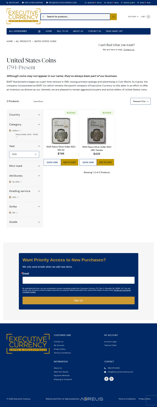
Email (26, 273)
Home (49, 31)
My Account (59, 345)
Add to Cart (69, 162)
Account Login (110, 341)
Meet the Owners (61, 372)
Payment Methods (62, 375)
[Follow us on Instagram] (111, 379)
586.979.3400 (14, 3)
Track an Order (110, 345)
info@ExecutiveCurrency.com (63, 3)
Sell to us (62, 31)
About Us (78, 31)
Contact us (128, 49)
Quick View (52, 162)
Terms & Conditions (62, 353)
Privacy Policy (60, 349)
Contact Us (94, 31)
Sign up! (78, 300)
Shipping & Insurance (63, 379)
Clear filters (38, 101)
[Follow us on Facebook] (106, 379)
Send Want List (114, 31)
